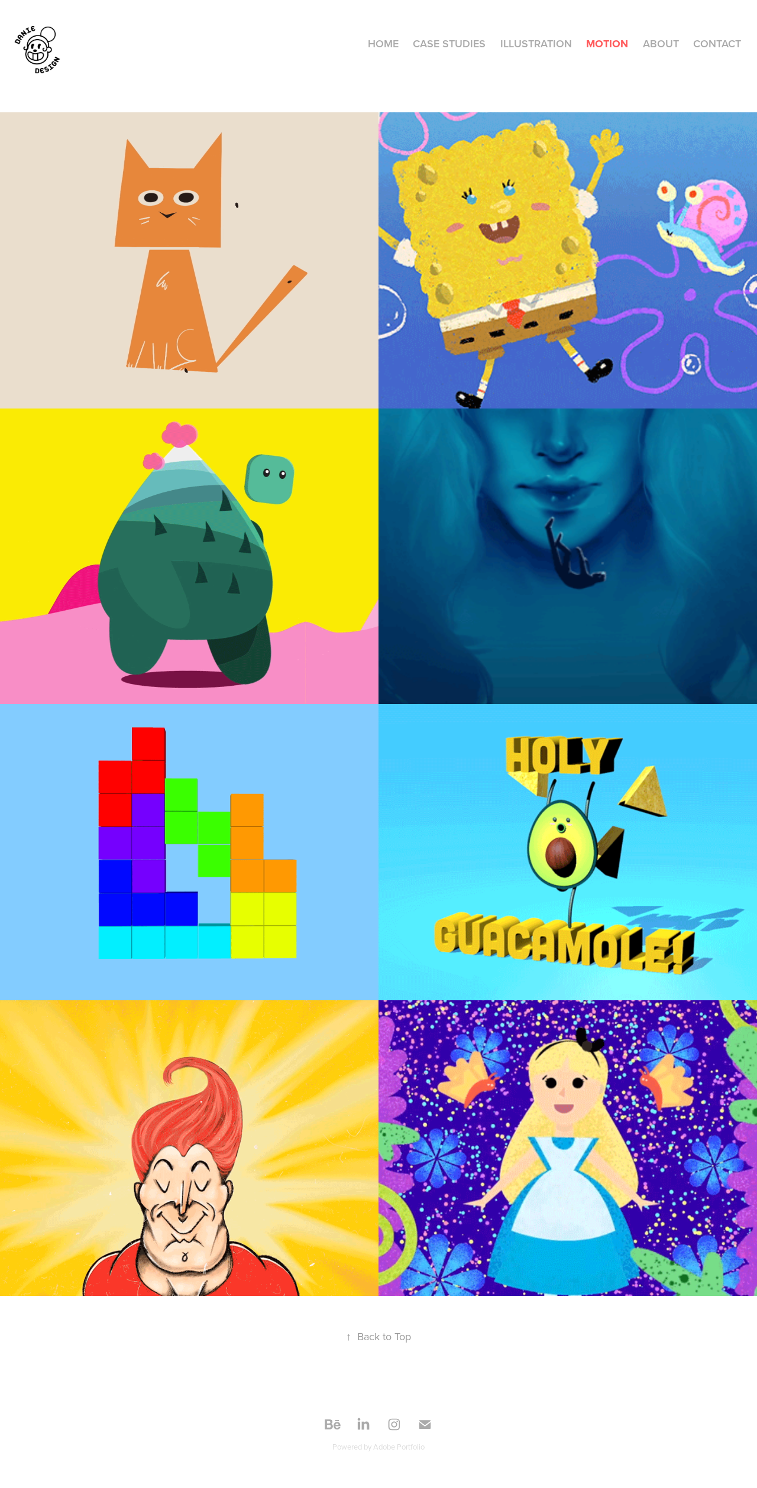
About (661, 43)
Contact (717, 43)
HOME (383, 43)
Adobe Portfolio (399, 1446)
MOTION (607, 43)
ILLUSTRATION (536, 43)
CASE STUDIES (449, 43)
